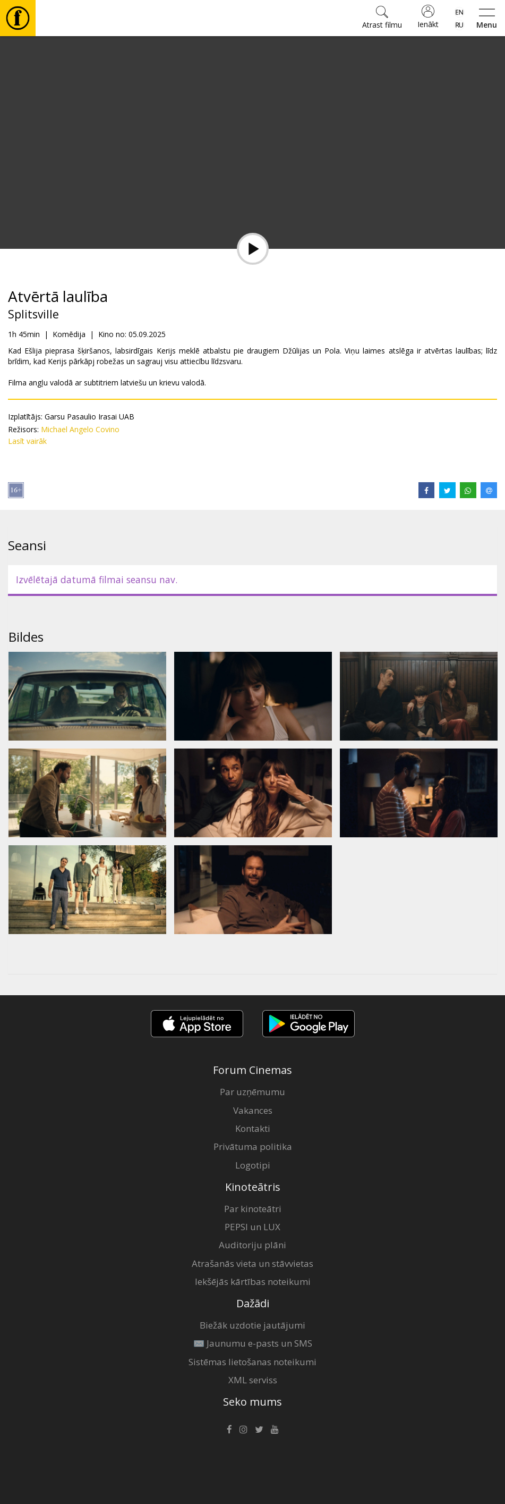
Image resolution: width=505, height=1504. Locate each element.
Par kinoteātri (252, 1209)
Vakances (252, 1110)
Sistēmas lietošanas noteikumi (252, 1362)
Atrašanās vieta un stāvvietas (252, 1263)
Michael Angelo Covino (80, 429)
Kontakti (252, 1128)
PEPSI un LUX (252, 1227)
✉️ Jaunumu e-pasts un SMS (252, 1343)
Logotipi (252, 1165)
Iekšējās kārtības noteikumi (253, 1281)
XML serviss (252, 1380)
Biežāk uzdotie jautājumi (252, 1325)
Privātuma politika (252, 1146)
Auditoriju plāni (252, 1245)
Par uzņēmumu (252, 1092)
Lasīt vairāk (27, 441)
